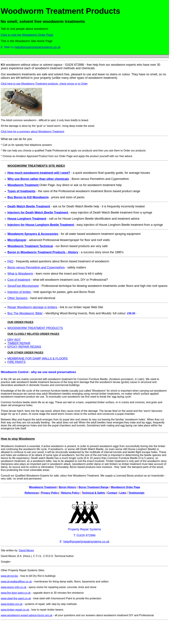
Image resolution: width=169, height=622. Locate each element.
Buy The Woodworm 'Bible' (25, 313)
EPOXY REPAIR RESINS (24, 346)
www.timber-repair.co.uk (15, 609)
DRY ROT (14, 339)
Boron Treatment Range (93, 487)
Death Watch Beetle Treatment (28, 206)
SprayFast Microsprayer (23, 285)
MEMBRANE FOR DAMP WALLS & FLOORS (37, 358)
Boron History (67, 487)
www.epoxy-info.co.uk (13, 587)
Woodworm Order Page (125, 487)
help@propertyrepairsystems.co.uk (37, 47)
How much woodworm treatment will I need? (38, 172)
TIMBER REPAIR (18, 343)
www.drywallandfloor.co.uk (16, 581)
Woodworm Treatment (43, 487)
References (32, 492)
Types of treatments (21, 191)
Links (122, 492)
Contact (112, 492)
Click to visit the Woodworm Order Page (27, 35)
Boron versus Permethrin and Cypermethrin (36, 267)
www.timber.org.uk (11, 604)
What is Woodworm (20, 273)
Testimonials (136, 492)
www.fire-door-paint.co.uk (16, 592)
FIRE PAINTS (16, 362)
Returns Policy (70, 492)
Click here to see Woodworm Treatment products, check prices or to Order (44, 83)
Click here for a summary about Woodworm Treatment (32, 131)
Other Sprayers (17, 298)
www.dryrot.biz (9, 575)
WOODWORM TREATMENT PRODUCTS (35, 328)
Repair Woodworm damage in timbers (32, 307)
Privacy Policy (50, 492)
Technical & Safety (93, 492)
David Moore (26, 550)
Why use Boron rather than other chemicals (38, 179)
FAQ (10, 261)
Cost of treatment (18, 279)
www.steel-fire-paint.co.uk (16, 598)
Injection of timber (19, 292)
